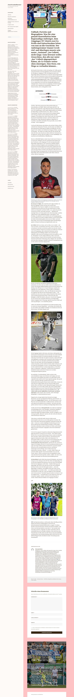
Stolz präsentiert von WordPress (37, 694)
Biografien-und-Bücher (12, 16)
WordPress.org (10, 188)
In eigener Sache (11, 24)
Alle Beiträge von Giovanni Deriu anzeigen (43, 572)
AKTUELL (9, 14)
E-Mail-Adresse (34, 617)
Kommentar (34, 596)
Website (33, 622)
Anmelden (10, 182)
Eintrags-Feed (10, 184)
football (9, 169)
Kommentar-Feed (11, 186)
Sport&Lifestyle (10, 28)
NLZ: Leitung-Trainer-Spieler (13, 26)
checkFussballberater (14, 5)
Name (32, 612)
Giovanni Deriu (40, 579)
